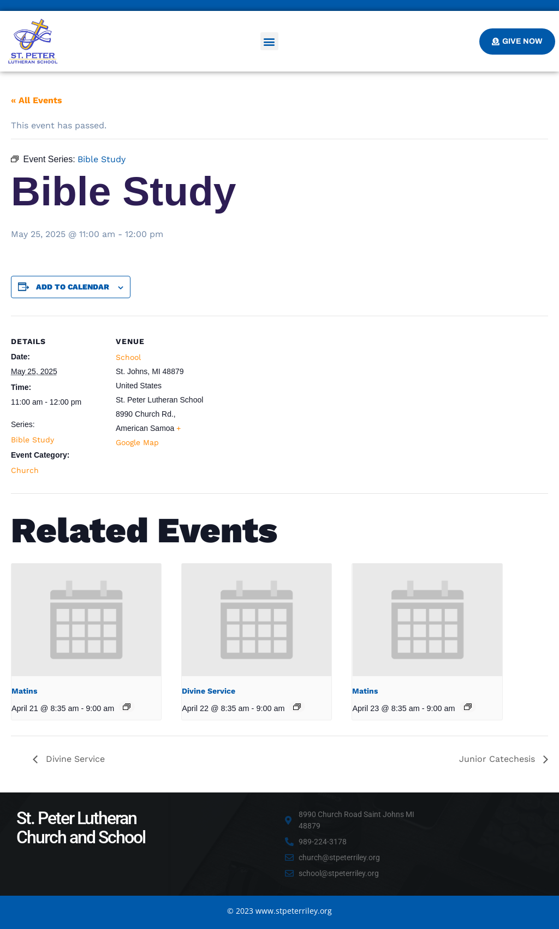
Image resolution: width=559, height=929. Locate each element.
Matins (24, 691)
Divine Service (208, 691)
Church (25, 470)
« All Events (36, 100)
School (128, 357)
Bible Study (32, 439)
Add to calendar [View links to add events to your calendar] (72, 286)
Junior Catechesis (498, 759)
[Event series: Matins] (126, 706)
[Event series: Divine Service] (297, 706)
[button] (269, 41)
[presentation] (86, 620)
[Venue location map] (278, 391)
